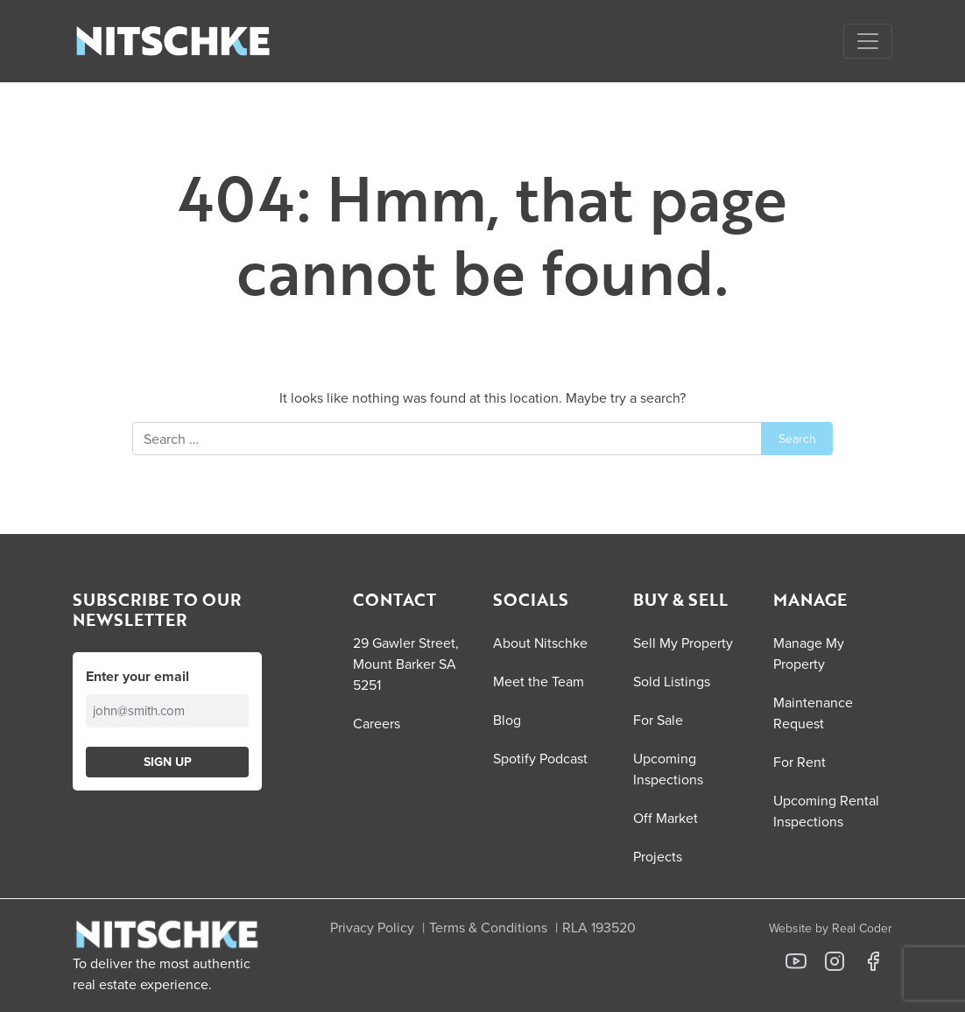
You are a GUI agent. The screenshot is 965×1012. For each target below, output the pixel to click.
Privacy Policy (372, 927)
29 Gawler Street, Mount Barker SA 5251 (406, 663)
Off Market (665, 817)
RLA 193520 (599, 927)
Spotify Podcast (540, 758)
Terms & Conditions (488, 927)
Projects (657, 856)
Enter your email (137, 676)
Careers (376, 723)
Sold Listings (671, 681)
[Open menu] (867, 41)
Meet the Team (538, 681)
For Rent (799, 761)
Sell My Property (683, 642)
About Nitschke (540, 642)
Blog (507, 719)
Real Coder (862, 928)
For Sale (658, 719)
